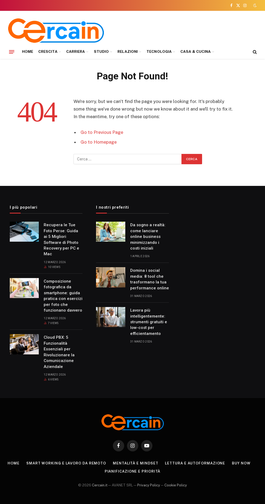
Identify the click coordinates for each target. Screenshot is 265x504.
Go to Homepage (99, 142)
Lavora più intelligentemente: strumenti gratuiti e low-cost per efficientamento (148, 322)
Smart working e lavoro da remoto (66, 463)
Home (14, 463)
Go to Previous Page (102, 132)
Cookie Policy (175, 485)
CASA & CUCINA (195, 51)
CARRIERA (75, 51)
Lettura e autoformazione (195, 463)
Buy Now (241, 463)
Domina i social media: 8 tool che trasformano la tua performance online (149, 279)
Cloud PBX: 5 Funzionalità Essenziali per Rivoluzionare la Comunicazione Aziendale (59, 352)
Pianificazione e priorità (133, 471)
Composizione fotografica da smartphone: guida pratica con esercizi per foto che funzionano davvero (63, 296)
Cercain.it (99, 485)
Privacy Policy (148, 485)
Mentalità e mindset (135, 463)
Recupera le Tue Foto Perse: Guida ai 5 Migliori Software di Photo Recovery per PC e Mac (61, 239)
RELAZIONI (127, 51)
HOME (27, 51)
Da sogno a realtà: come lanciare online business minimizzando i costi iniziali (147, 236)
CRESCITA (48, 51)
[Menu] (11, 51)
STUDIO (101, 51)
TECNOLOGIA (159, 51)
